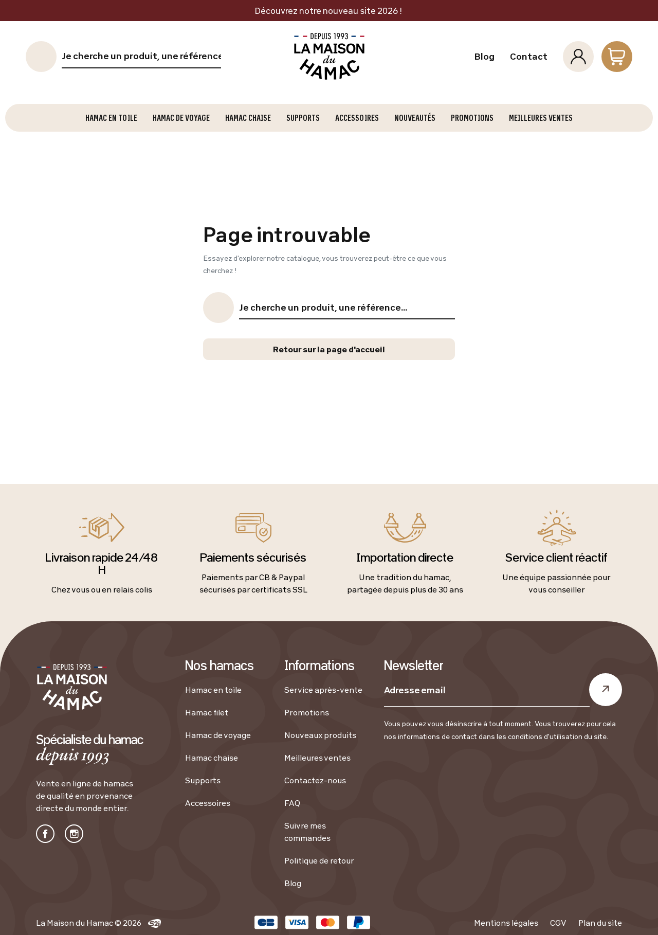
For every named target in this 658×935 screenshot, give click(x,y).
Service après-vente (323, 689)
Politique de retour (319, 860)
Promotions (306, 712)
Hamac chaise (211, 757)
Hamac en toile (213, 689)
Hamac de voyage (218, 735)
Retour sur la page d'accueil (329, 349)
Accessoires (207, 802)
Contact (528, 56)
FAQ (292, 802)
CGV (558, 922)
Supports (203, 780)
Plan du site (600, 922)
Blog (484, 56)
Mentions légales (506, 922)
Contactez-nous (315, 780)
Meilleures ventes (317, 757)
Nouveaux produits (320, 735)
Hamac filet (206, 712)
